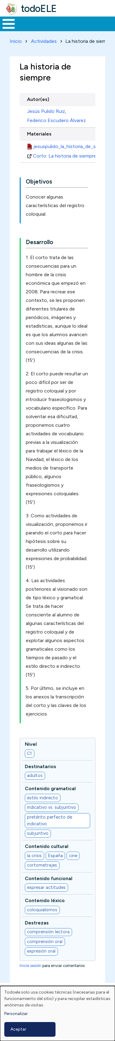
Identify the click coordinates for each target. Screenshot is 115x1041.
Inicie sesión (30, 965)
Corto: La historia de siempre (67, 156)
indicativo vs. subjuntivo (51, 807)
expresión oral (41, 951)
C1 (29, 753)
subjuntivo (37, 833)
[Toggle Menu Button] (8, 24)
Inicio (16, 41)
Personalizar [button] (16, 1013)
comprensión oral (45, 941)
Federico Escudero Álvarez (56, 120)
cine (73, 855)
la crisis (34, 855)
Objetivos (39, 181)
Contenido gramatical (50, 788)
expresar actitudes (46, 887)
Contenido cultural (46, 846)
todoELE (39, 8)
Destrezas (37, 923)
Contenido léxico (45, 900)
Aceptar (18, 1029)
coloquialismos (42, 910)
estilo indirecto (42, 798)
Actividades (44, 41)
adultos (35, 775)
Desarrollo (39, 242)
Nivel (31, 744)
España (55, 855)
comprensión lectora (48, 932)
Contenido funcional (48, 878)
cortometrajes (42, 865)
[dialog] (57, 1013)
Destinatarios (40, 766)
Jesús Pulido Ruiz (46, 111)
